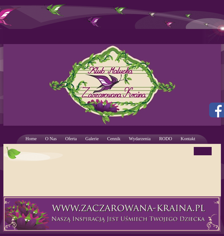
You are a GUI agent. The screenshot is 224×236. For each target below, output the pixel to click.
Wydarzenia (140, 138)
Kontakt (187, 138)
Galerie (91, 138)
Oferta (71, 138)
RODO (165, 138)
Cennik (113, 138)
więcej (202, 151)
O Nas (50, 138)
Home (31, 138)
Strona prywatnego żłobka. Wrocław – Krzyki (112, 78)
